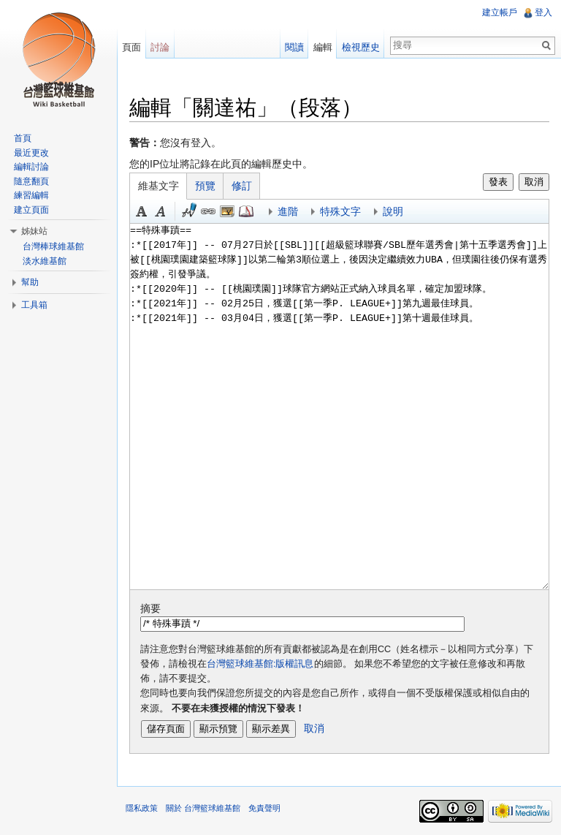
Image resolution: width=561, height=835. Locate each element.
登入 (543, 12)
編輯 (322, 47)
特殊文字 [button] (340, 211)
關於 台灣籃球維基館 (203, 808)
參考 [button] (246, 211)
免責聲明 (264, 808)
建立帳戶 (499, 12)
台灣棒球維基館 (53, 246)
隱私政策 (142, 808)
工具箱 (34, 305)
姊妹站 (34, 231)
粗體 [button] (141, 211)
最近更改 (31, 153)
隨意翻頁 (31, 181)
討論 (159, 47)
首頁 (22, 138)
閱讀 (294, 47)
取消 (533, 181)
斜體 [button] (160, 211)
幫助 (30, 282)
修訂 (242, 186)
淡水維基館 (44, 261)
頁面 (131, 47)
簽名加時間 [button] (189, 211)
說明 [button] (393, 211)
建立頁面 (31, 210)
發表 (498, 181)
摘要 (150, 608)
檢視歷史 (361, 47)
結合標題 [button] (227, 211)
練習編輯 (31, 195)
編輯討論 (31, 167)
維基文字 (158, 186)
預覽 (205, 186)
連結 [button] (208, 211)
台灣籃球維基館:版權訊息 (260, 664)
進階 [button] (288, 211)
